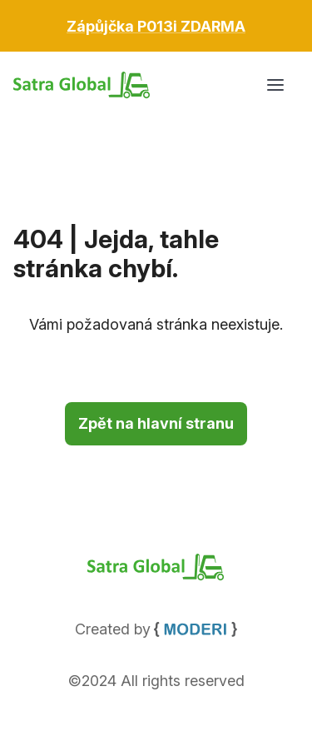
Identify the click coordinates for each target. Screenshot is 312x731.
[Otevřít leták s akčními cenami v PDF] (156, 26)
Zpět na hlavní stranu (156, 423)
